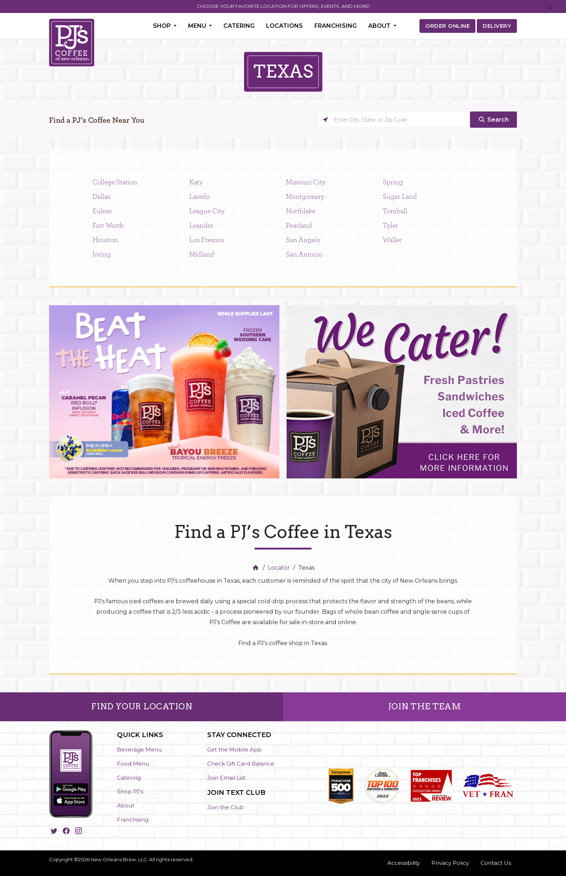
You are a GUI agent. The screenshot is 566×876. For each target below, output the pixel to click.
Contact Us (495, 862)
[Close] (550, 8)
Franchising (335, 25)
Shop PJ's (130, 791)
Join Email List (226, 777)
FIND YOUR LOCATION (141, 706)
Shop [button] (162, 25)
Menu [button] (198, 25)
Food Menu (133, 763)
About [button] (380, 25)
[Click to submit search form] (493, 119)
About (125, 805)
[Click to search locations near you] (325, 119)
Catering (238, 25)
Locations (284, 25)
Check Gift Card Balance (240, 763)
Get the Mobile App (234, 749)
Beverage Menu (139, 749)
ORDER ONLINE (447, 25)
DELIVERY (497, 25)
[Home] (256, 567)
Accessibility (403, 862)
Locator (279, 567)
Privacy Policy (450, 862)
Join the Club (225, 807)
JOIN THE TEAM (424, 706)
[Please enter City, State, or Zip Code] (393, 119)
